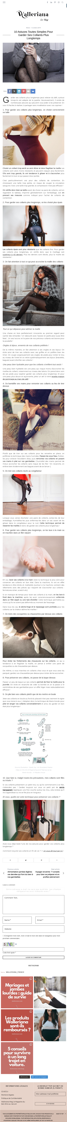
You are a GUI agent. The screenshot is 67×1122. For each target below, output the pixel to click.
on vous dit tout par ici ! (53, 851)
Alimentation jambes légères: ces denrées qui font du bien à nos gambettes (18, 873)
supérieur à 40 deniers (13, 255)
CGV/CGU (4, 1091)
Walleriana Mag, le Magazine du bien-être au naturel (13, 1103)
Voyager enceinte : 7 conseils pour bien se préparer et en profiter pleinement (49, 873)
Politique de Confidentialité (11, 1098)
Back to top (61, 1114)
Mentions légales (7, 1095)
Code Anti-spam (9, 953)
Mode (28, 28)
